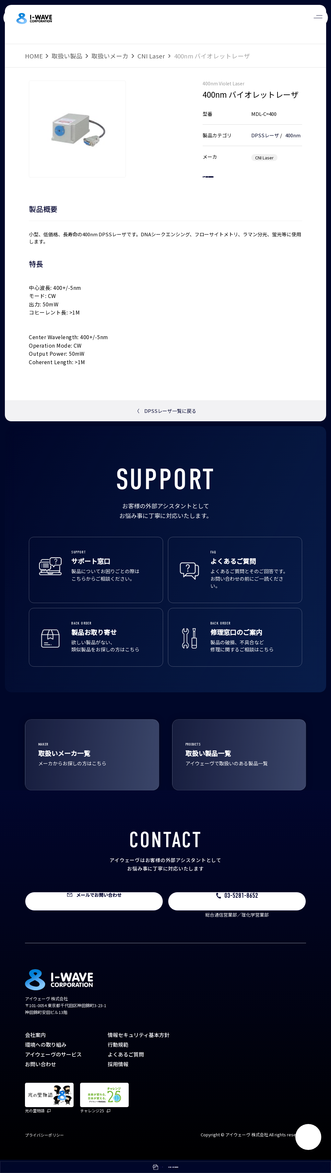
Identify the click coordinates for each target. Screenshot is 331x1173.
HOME (34, 55)
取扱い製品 (67, 55)
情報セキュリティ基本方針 (139, 1048)
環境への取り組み (45, 1058)
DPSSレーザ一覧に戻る (165, 424)
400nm (293, 135)
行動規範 (118, 1058)
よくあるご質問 (126, 1067)
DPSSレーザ (265, 135)
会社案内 (35, 1048)
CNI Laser (151, 55)
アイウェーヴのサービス (53, 1067)
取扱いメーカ (109, 55)
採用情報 (118, 1077)
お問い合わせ (40, 1077)
